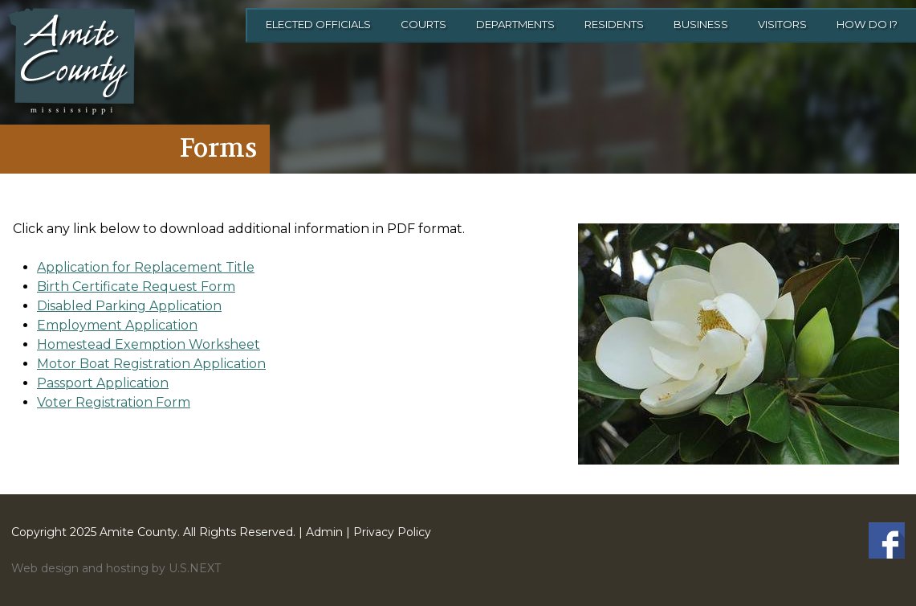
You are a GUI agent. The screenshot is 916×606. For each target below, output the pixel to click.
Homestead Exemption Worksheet (148, 344)
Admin (324, 532)
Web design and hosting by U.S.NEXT (116, 568)
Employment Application (117, 325)
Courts (423, 24)
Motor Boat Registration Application (151, 363)
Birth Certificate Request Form (136, 286)
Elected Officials (318, 24)
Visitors (782, 24)
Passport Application (103, 383)
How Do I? (867, 24)
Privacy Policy (392, 532)
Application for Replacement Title (145, 267)
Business (701, 24)
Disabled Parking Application (129, 305)
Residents (614, 24)
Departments (515, 24)
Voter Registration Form (113, 402)
